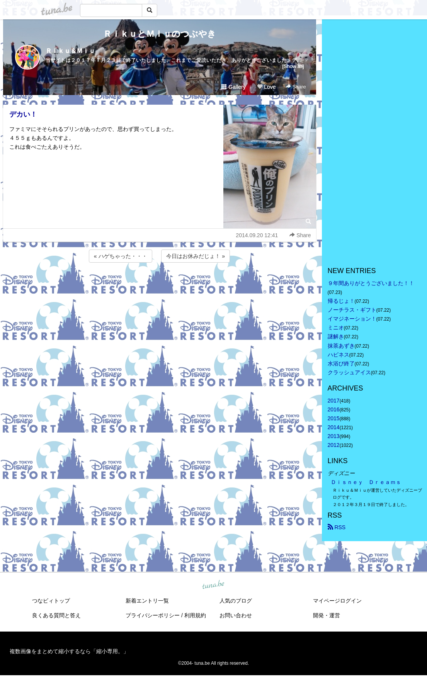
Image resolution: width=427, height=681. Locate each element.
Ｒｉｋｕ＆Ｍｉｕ (70, 51)
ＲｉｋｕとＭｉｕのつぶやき (159, 34)
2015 (334, 418)
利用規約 (195, 615)
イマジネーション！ (352, 319)
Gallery (233, 87)
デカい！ (23, 114)
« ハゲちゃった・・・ (120, 256)
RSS (337, 527)
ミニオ (336, 327)
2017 (334, 400)
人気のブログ (235, 601)
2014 (334, 427)
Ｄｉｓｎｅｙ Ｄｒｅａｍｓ (366, 482)
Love (266, 87)
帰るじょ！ (341, 301)
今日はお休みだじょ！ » (195, 256)
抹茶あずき (341, 346)
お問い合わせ (235, 615)
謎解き (336, 336)
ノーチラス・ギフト (352, 310)
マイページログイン (337, 601)
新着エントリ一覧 (147, 601)
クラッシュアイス (349, 372)
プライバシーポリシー (153, 615)
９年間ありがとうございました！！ (371, 283)
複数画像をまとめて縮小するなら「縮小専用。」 (69, 651)
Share (296, 87)
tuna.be (213, 585)
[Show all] (293, 66)
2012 (334, 445)
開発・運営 (326, 615)
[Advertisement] (159, 285)
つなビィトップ (51, 601)
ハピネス (338, 355)
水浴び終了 (341, 363)
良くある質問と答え (56, 615)
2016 (334, 409)
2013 (334, 436)
